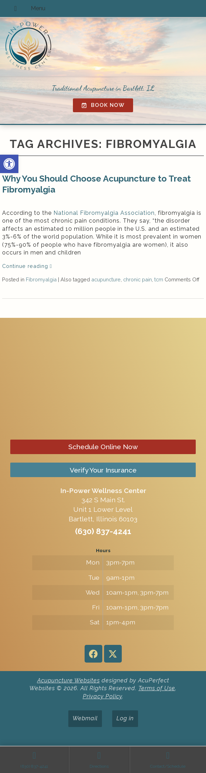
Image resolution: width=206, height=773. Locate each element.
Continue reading (27, 266)
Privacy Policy (102, 696)
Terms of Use (156, 688)
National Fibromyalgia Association (104, 213)
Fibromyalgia (41, 279)
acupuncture (106, 279)
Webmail (85, 718)
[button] (9, 164)
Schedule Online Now (103, 447)
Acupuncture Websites (68, 680)
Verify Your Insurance (103, 470)
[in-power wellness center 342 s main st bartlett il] (103, 379)
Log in (125, 718)
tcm (158, 279)
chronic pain (137, 279)
